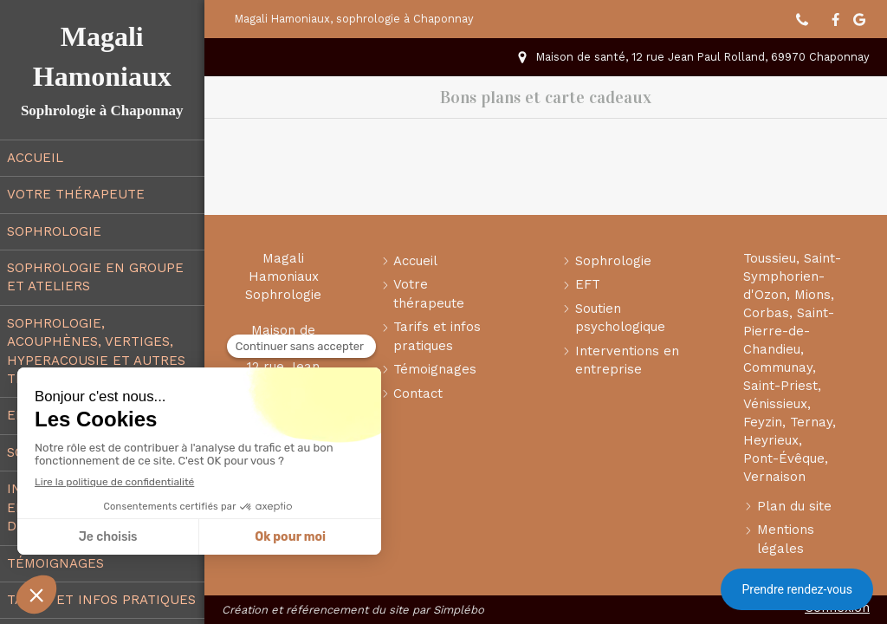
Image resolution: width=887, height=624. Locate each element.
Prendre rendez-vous (796, 589)
